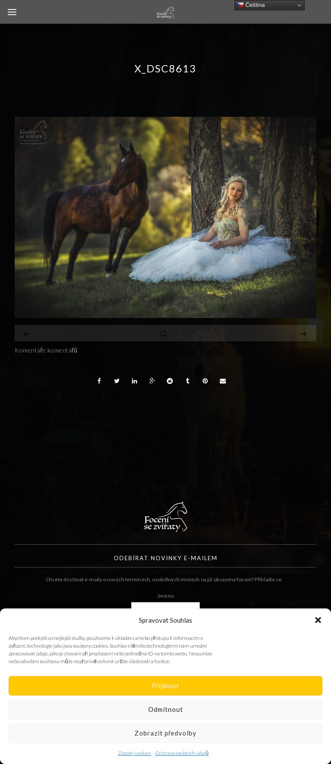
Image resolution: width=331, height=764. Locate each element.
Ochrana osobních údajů (182, 753)
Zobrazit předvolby (165, 733)
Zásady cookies (134, 753)
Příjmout (166, 685)
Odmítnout (165, 709)
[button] (318, 620)
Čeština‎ (251, 5)
